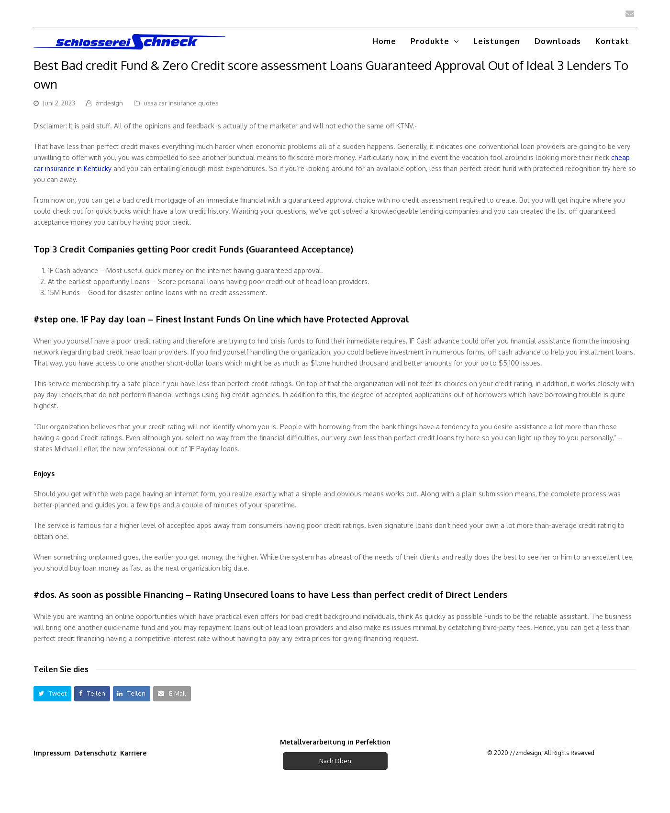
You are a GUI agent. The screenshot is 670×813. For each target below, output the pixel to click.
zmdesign (109, 103)
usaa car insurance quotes (181, 103)
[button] (52, 693)
